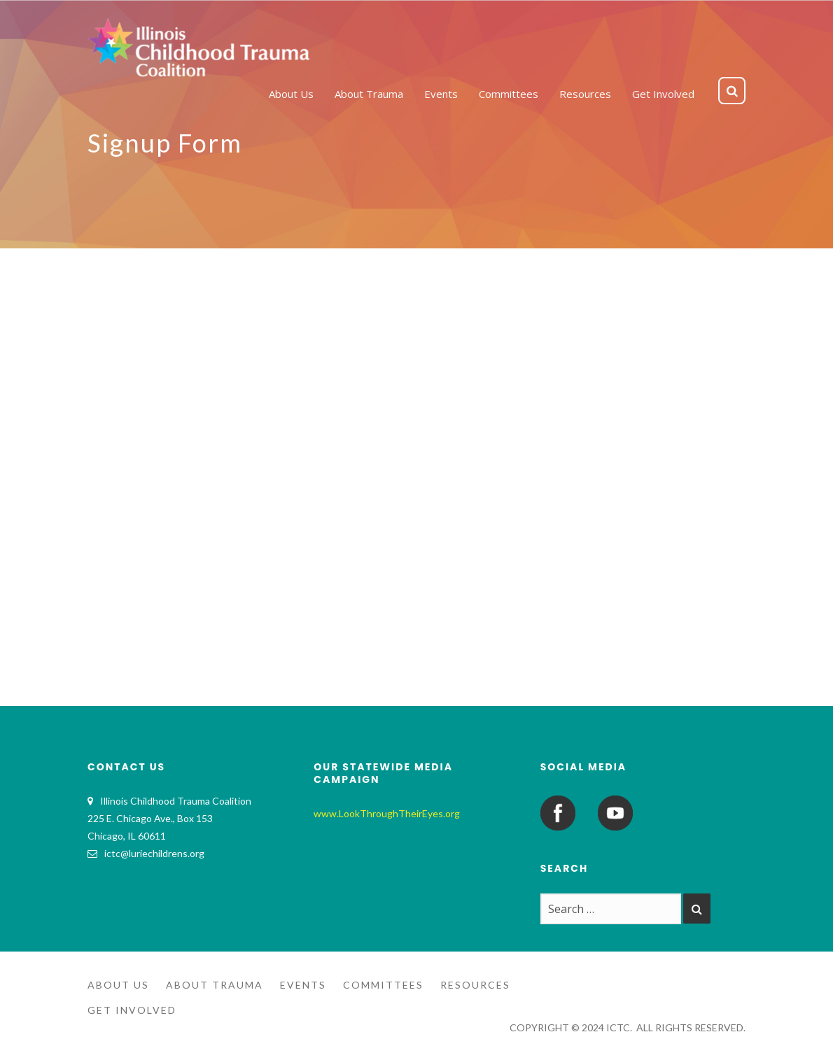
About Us (118, 985)
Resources (475, 985)
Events (303, 985)
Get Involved (132, 1010)
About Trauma (214, 985)
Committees (383, 985)
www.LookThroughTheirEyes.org (387, 813)
